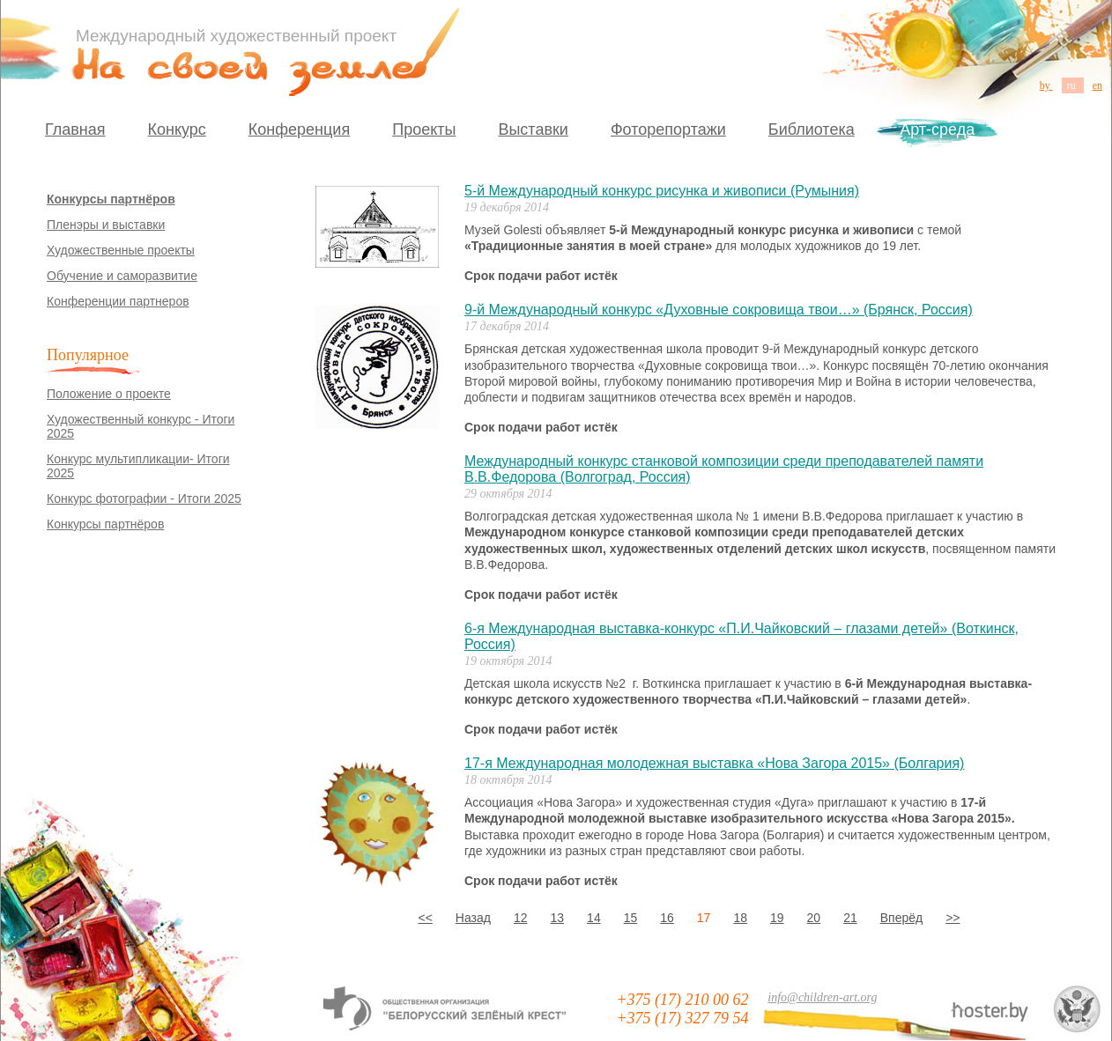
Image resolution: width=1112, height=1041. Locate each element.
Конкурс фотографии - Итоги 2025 (144, 498)
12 (521, 918)
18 (740, 918)
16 (667, 918)
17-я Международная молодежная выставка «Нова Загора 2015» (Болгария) (714, 763)
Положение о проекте (109, 394)
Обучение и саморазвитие (122, 276)
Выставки (533, 129)
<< (425, 918)
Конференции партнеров (118, 301)
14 (594, 918)
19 (777, 918)
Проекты (424, 129)
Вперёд (901, 918)
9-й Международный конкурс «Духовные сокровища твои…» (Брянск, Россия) (718, 309)
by (1046, 85)
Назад (473, 918)
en (1097, 85)
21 (850, 918)
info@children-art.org (822, 997)
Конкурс (177, 129)
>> (952, 918)
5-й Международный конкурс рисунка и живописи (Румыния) (661, 190)
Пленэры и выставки (106, 225)
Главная (75, 129)
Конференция (299, 129)
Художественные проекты (121, 250)
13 (558, 918)
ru (1073, 85)
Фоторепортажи (668, 129)
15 (631, 918)
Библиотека (811, 129)
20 (814, 918)
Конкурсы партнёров (111, 199)
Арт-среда (937, 129)
